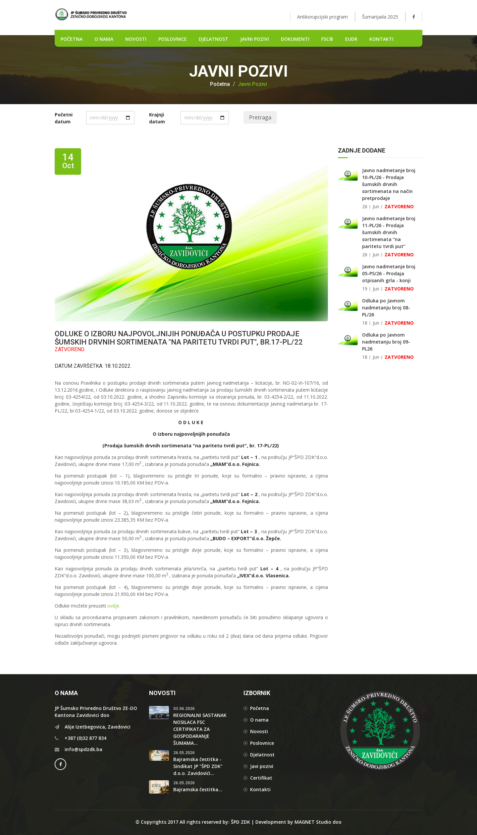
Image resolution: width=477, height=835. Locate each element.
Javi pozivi (261, 766)
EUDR (351, 39)
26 (364, 206)
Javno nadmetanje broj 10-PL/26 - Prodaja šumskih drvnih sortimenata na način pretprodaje (388, 184)
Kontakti (381, 39)
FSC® (327, 39)
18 (364, 323)
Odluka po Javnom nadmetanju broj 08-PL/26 (386, 307)
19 (364, 289)
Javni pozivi (254, 39)
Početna (220, 84)
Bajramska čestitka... (197, 789)
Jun (376, 206)
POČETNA (71, 39)
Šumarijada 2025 (380, 17)
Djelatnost (262, 754)
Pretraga (260, 117)
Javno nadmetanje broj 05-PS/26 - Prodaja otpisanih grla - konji (388, 273)
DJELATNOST (213, 39)
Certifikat (261, 778)
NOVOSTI (135, 39)
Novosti (259, 731)
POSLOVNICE (172, 39)
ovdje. (113, 606)
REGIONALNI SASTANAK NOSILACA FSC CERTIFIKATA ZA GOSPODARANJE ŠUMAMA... (200, 729)
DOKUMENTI (295, 39)
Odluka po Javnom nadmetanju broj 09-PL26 (386, 342)
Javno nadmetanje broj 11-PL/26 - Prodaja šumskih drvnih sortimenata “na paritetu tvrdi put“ (388, 232)
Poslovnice (262, 743)
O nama (103, 39)
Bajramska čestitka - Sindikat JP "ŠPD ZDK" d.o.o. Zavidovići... (198, 766)
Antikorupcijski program (322, 17)
